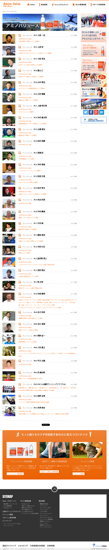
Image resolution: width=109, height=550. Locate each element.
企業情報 (51, 546)
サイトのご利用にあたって (22, 549)
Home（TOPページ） (9, 501)
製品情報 (43, 5)
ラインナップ (43, 505)
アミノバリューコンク (46, 513)
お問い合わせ (50, 549)
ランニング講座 (78, 473)
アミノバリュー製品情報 (15, 473)
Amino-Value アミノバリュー (11, 5)
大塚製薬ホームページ (8, 549)
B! (101, 112)
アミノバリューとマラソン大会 (12, 523)
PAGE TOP (54, 489)
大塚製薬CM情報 (37, 546)
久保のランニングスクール (11, 511)
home (3, 11)
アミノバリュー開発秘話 (46, 519)
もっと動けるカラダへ (28, 511)
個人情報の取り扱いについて (38, 549)
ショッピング (23, 546)
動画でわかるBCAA (27, 507)
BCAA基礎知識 (79, 5)
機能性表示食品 (44, 503)
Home (31, 5)
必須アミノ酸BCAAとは (28, 505)
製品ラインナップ (9, 546)
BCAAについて (26, 503)
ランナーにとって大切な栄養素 (30, 513)
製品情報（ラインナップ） (11, 503)
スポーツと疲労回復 (97, 5)
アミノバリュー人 (34, 35)
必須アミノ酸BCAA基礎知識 (49, 471)
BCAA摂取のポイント (27, 509)
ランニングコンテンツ (60, 5)
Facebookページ (8, 507)
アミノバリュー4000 (45, 507)
